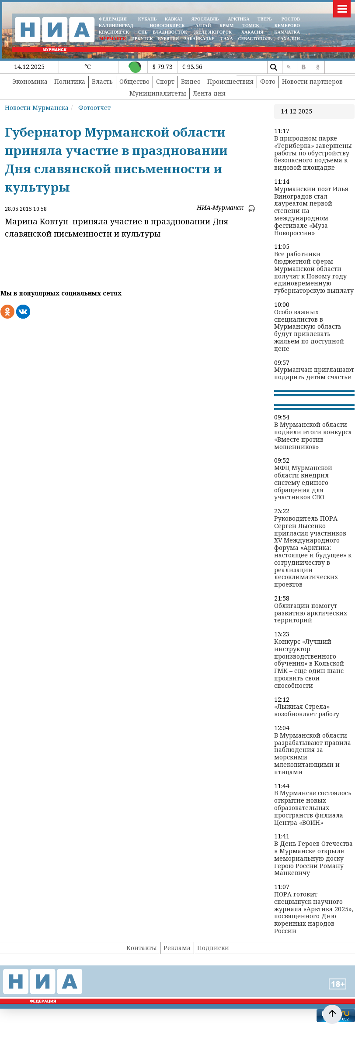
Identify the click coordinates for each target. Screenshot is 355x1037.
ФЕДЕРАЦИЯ (113, 19)
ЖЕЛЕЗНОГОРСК (213, 32)
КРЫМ (226, 25)
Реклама (177, 948)
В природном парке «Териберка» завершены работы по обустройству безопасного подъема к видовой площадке (313, 153)
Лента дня (209, 93)
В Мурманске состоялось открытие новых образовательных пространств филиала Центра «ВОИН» (313, 808)
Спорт (165, 81)
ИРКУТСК (142, 38)
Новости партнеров (312, 81)
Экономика (30, 81)
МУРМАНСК (112, 38)
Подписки (213, 948)
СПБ (143, 32)
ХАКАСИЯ (251, 32)
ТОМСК (252, 25)
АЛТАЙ (203, 25)
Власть (102, 81)
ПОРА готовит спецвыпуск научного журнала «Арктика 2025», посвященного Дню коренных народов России (313, 913)
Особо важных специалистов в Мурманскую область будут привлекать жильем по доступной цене (309, 331)
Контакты (141, 948)
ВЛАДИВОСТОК (170, 32)
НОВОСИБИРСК (167, 25)
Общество (134, 81)
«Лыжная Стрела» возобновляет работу (306, 710)
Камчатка (286, 32)
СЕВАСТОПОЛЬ (254, 38)
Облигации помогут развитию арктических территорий (310, 613)
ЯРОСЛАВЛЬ (205, 19)
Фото (267, 81)
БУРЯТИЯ (168, 38)
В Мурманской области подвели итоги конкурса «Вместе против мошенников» (313, 435)
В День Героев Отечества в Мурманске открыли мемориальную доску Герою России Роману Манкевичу (313, 858)
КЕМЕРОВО (287, 25)
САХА (226, 38)
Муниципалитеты (157, 93)
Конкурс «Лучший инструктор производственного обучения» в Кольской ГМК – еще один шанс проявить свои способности (309, 664)
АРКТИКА (239, 19)
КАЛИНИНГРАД (116, 25)
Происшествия (230, 81)
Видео (191, 81)
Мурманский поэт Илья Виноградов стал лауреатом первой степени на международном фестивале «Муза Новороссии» (311, 211)
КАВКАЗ (174, 19)
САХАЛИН (289, 38)
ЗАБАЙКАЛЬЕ (200, 38)
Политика (69, 81)
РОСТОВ (291, 19)
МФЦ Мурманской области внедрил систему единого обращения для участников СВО (303, 482)
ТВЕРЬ (265, 19)
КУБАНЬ (147, 19)
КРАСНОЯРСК (114, 32)
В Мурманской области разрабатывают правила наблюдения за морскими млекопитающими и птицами (312, 754)
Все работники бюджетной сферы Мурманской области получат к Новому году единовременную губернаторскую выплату (314, 273)
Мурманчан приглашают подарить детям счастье (314, 373)
